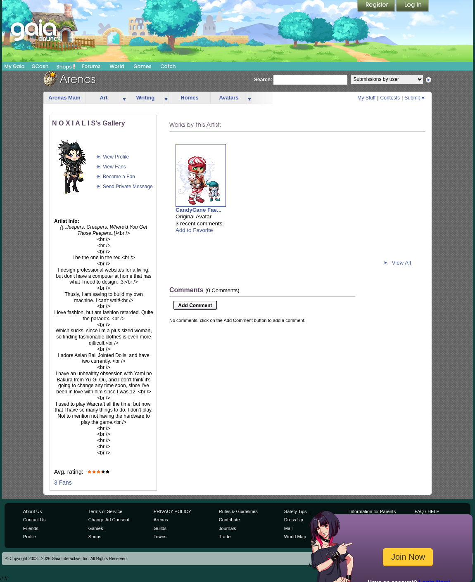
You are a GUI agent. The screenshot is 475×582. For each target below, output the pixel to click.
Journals (227, 528)
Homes (189, 98)
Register (376, 6)
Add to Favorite (194, 230)
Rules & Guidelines (238, 511)
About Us (32, 511)
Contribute (229, 519)
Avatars (228, 98)
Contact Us (34, 519)
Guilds (160, 528)
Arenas (161, 519)
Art (104, 98)
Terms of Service (105, 511)
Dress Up (293, 519)
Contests (390, 98)
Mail (288, 528)
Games (142, 66)
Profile (29, 536)
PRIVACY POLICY (172, 511)
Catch (168, 66)
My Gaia (14, 66)
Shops (66, 66)
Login (412, 6)
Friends (30, 528)
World (116, 66)
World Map (295, 536)
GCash (40, 66)
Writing (145, 98)
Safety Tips (295, 511)
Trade (224, 536)
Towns (160, 536)
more (124, 98)
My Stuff (366, 98)
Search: (263, 80)
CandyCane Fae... (198, 210)
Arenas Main (64, 98)
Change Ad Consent (108, 519)
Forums (91, 66)
